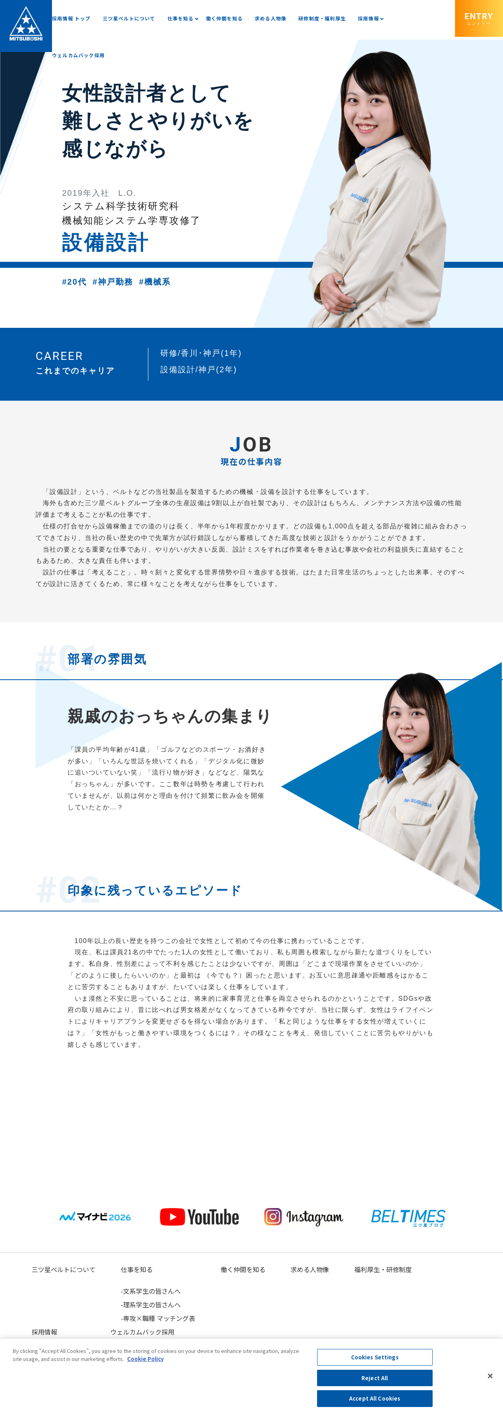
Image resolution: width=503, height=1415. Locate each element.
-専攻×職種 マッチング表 (158, 1318)
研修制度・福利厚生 (322, 18)
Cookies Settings (375, 1357)
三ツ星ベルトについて (129, 18)
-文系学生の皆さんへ (151, 1291)
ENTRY (479, 19)
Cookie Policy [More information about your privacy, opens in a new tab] (145, 1359)
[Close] (490, 1376)
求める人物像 (270, 18)
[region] (251, 1377)
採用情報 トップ (71, 18)
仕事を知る (181, 18)
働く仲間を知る (224, 18)
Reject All (374, 1378)
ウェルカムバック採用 (78, 55)
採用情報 (368, 18)
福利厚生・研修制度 (383, 1269)
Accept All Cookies (374, 1398)
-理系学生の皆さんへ (151, 1304)
